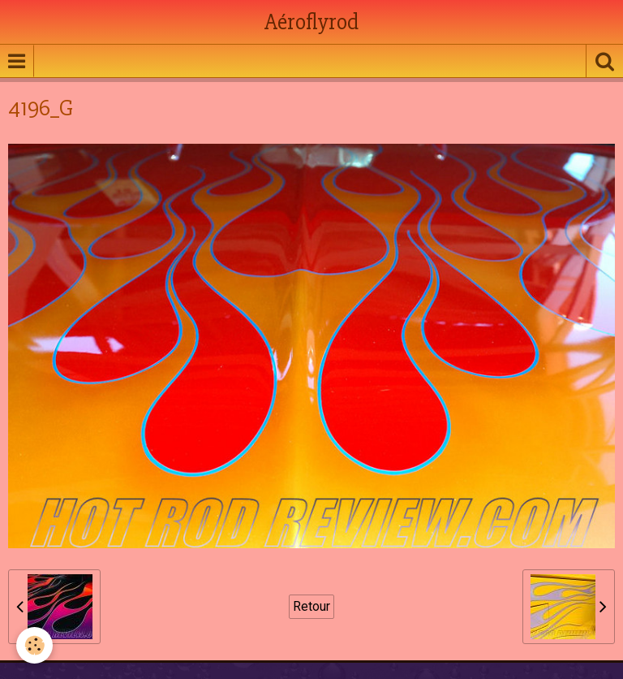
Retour (311, 606)
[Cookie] (34, 645)
